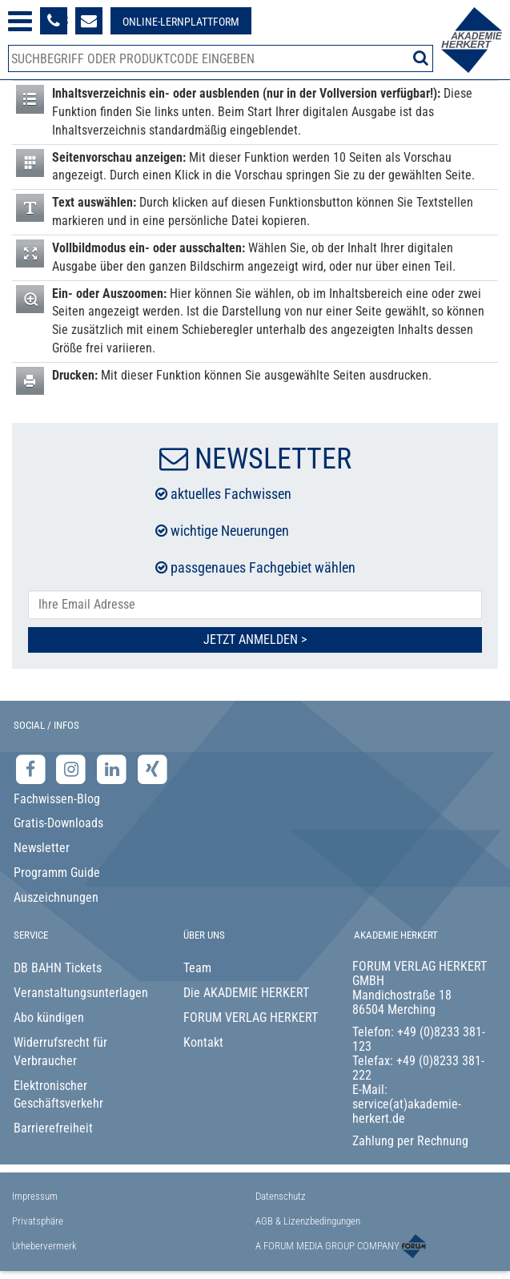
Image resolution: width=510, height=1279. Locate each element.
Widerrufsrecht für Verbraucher (60, 1051)
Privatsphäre (37, 1221)
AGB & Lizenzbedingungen (307, 1221)
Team (197, 967)
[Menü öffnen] (20, 21)
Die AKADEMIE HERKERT (246, 992)
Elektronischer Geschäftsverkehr (58, 1095)
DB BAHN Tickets (58, 967)
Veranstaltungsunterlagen (81, 992)
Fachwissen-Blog (57, 798)
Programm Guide (57, 872)
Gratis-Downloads (58, 823)
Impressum (35, 1196)
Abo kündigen (49, 1017)
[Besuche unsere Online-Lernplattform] (180, 20)
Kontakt (203, 1042)
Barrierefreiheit (53, 1128)
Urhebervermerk (44, 1246)
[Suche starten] (420, 57)
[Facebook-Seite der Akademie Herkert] (32, 768)
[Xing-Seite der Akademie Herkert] (152, 768)
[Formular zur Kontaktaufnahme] (89, 20)
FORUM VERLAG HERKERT (250, 1017)
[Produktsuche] (220, 58)
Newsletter (42, 847)
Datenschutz (280, 1196)
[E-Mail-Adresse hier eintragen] (255, 605)
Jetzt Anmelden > (255, 639)
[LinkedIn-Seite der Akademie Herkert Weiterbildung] (113, 768)
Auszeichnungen (56, 897)
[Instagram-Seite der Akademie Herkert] (73, 768)
